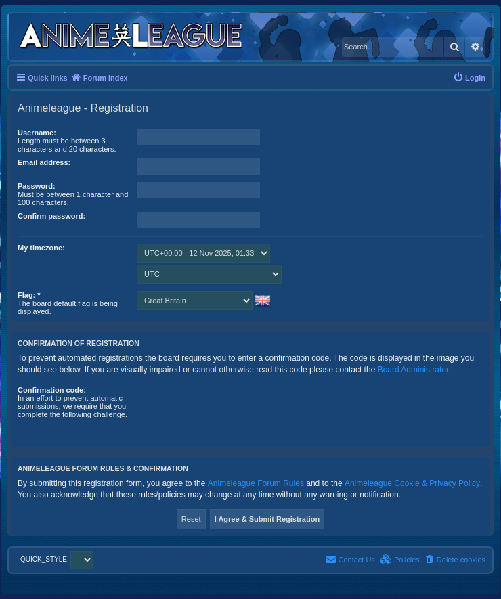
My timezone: (41, 248)
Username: (37, 133)
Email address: (44, 162)
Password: (37, 186)
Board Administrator (413, 369)
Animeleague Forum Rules (256, 483)
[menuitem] (469, 78)
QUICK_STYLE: (56, 559)
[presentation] (240, 412)
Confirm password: (51, 216)
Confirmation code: (52, 390)
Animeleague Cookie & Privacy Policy (412, 483)
